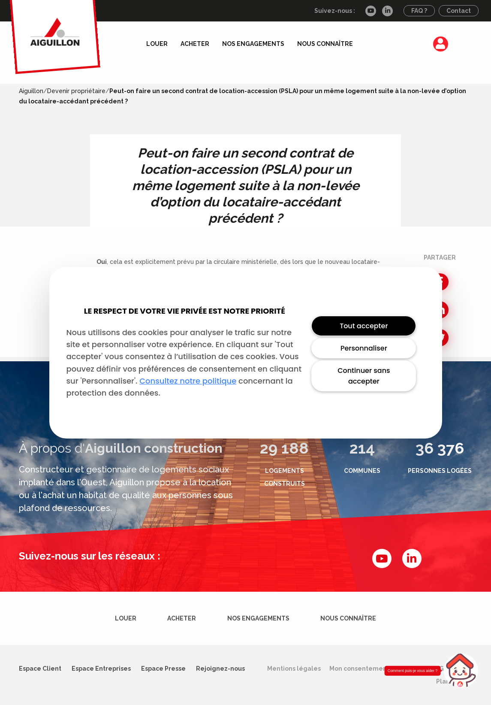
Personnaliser (363, 348)
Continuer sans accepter (363, 376)
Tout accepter (364, 326)
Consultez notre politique (187, 380)
